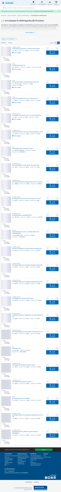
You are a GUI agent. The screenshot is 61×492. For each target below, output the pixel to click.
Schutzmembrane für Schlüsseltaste (21, 398)
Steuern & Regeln (12, 15)
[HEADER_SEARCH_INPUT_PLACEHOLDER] (30, 7)
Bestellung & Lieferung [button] (23, 457)
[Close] (58, 11)
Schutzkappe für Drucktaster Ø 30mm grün (22, 298)
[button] (30, 38)
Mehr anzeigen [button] (30, 33)
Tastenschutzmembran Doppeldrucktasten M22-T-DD (25, 82)
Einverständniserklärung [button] (36, 458)
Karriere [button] (7, 464)
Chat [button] (44, 455)
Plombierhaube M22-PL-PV (18, 65)
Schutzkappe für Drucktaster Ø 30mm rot (22, 381)
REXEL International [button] (35, 465)
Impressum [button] (33, 462)
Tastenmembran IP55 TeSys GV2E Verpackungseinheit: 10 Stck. (27, 132)
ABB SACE (14, 230)
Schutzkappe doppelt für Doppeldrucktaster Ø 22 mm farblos (27, 182)
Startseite (3, 15)
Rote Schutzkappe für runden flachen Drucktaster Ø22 (25, 165)
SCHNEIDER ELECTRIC (16, 47)
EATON (13, 63)
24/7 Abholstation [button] (22, 458)
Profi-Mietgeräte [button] (22, 461)
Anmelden (44, 449)
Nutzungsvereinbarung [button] (36, 457)
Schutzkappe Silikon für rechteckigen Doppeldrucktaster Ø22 (27, 265)
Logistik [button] (6, 461)
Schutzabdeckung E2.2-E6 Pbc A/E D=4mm (22, 148)
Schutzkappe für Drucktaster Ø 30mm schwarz (23, 365)
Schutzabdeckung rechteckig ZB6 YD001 (22, 215)
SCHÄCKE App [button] (21, 464)
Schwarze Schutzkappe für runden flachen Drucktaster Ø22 (26, 248)
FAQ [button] (6, 465)
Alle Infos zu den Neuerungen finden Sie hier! (43, 11)
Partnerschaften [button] (9, 462)
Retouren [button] (20, 459)
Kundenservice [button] (47, 457)
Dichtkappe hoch (16, 348)
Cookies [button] (36, 482)
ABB (13, 147)
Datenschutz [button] (33, 459)
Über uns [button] (7, 457)
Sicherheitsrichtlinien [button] (35, 464)
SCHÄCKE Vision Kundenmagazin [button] (9, 459)
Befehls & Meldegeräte (23, 15)
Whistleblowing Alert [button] (35, 455)
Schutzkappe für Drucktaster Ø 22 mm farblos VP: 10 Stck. (26, 198)
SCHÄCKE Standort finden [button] (11, 455)
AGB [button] (31, 461)
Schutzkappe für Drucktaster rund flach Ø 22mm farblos (26, 48)
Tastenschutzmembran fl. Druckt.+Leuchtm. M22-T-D (25, 98)
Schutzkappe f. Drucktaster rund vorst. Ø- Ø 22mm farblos (26, 115)
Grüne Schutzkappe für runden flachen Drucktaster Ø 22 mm (27, 331)
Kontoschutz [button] (21, 462)
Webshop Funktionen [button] (23, 455)
